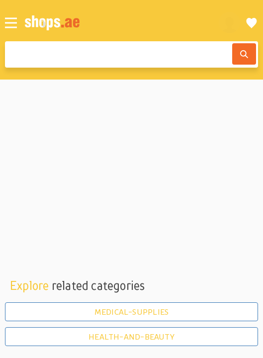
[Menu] (11, 23)
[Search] (244, 54)
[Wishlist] (251, 22)
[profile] (229, 22)
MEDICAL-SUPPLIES (131, 311)
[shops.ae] (116, 22)
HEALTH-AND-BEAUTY (131, 336)
